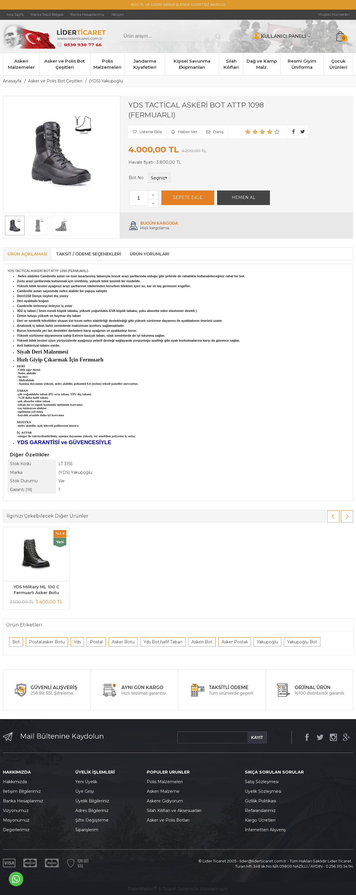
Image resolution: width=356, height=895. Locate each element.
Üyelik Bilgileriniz (92, 801)
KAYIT (257, 737)
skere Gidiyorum (166, 801)
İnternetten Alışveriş (265, 829)
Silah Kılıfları (231, 64)
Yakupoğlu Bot (302, 642)
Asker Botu (123, 642)
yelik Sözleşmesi (264, 791)
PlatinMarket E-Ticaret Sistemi (160, 889)
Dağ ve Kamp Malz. (262, 64)
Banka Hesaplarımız (23, 801)
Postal (96, 642)
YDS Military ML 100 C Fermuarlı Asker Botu (36, 589)
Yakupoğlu (267, 642)
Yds (77, 642)
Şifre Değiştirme (92, 820)
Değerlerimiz (16, 829)
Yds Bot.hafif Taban (163, 642)
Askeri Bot (201, 642)
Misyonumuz (16, 820)
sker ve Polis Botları (169, 820)
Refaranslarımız (260, 810)
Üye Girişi (84, 791)
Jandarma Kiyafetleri (144, 64)
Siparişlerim (86, 829)
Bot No (136, 177)
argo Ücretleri (261, 820)
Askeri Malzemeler (21, 64)
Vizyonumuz (16, 810)
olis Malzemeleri (166, 781)
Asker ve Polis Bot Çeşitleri (64, 64)
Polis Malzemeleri (107, 64)
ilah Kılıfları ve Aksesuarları (175, 810)
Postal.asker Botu (47, 642)
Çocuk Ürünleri (338, 64)
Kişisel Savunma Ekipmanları (192, 64)
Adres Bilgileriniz (92, 810)
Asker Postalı (234, 642)
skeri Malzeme (164, 791)
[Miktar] (138, 198)
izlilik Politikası (262, 801)
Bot (16, 642)
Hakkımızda (15, 781)
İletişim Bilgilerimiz (22, 791)
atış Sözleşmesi (263, 781)
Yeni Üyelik (86, 781)
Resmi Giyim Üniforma (302, 64)
